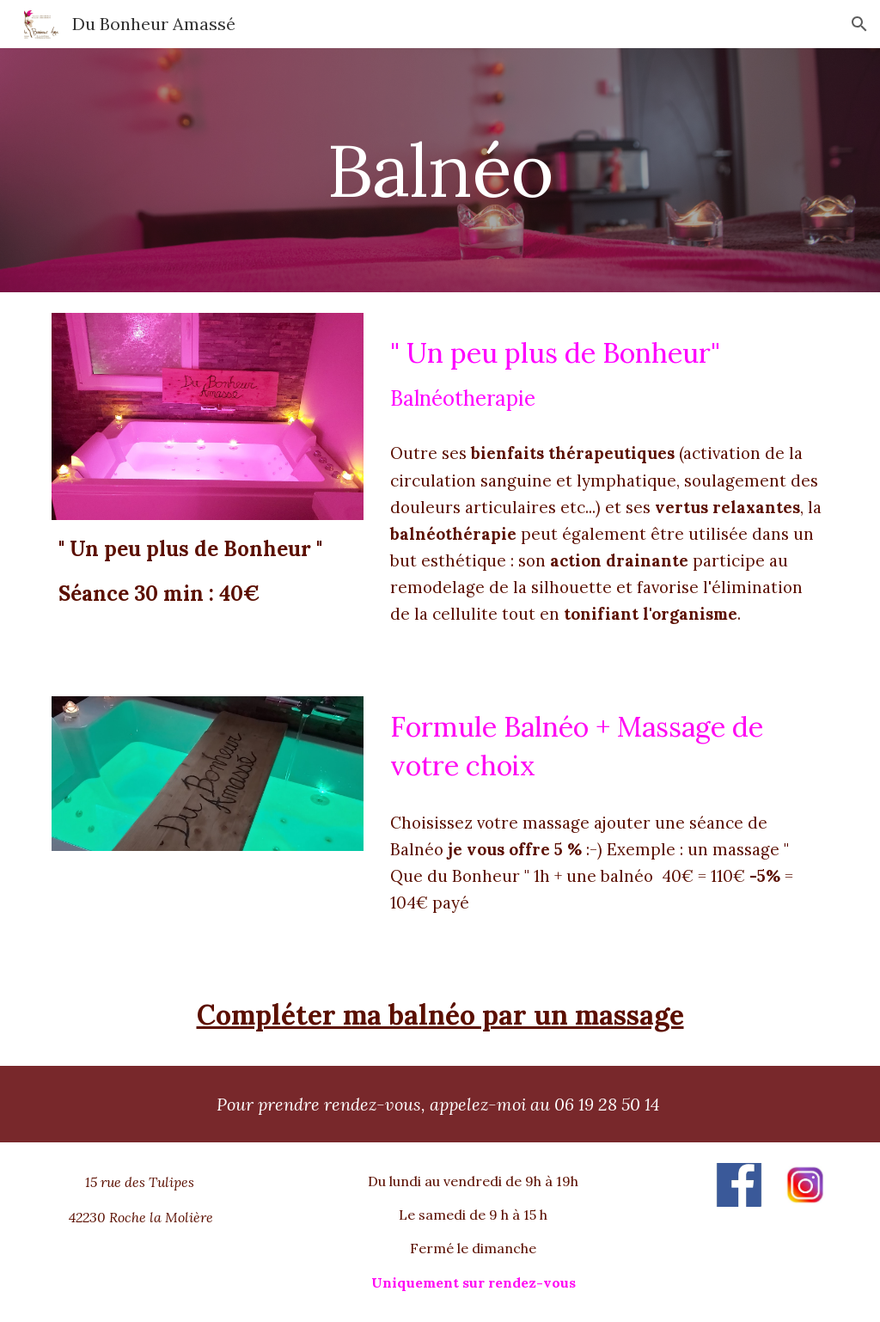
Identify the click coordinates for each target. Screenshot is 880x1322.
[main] (439, 169)
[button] (859, 24)
